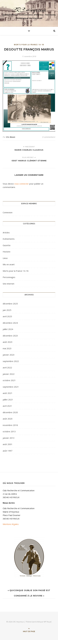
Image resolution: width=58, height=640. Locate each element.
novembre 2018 (10, 425)
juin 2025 (7, 310)
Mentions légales (11, 524)
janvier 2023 (8, 354)
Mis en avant (9, 264)
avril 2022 (7, 367)
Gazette (6, 245)
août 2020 (7, 418)
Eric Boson (10, 137)
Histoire (6, 251)
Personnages (9, 277)
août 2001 (7, 444)
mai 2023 (7, 348)
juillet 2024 (8, 329)
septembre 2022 (11, 361)
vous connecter (21, 183)
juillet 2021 (8, 399)
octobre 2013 (9, 431)
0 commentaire (48, 137)
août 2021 (7, 393)
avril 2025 (7, 316)
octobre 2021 (9, 380)
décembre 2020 (10, 412)
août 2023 (7, 342)
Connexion (7, 212)
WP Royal (47, 621)
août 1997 (7, 450)
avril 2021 (7, 405)
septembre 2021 (11, 386)
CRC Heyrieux (29, 10)
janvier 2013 (8, 438)
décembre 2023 (10, 335)
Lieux (5, 258)
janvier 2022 (8, 374)
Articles (6, 232)
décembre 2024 (10, 322)
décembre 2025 (10, 303)
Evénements (9, 238)
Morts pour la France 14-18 (29, 44)
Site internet (8, 283)
